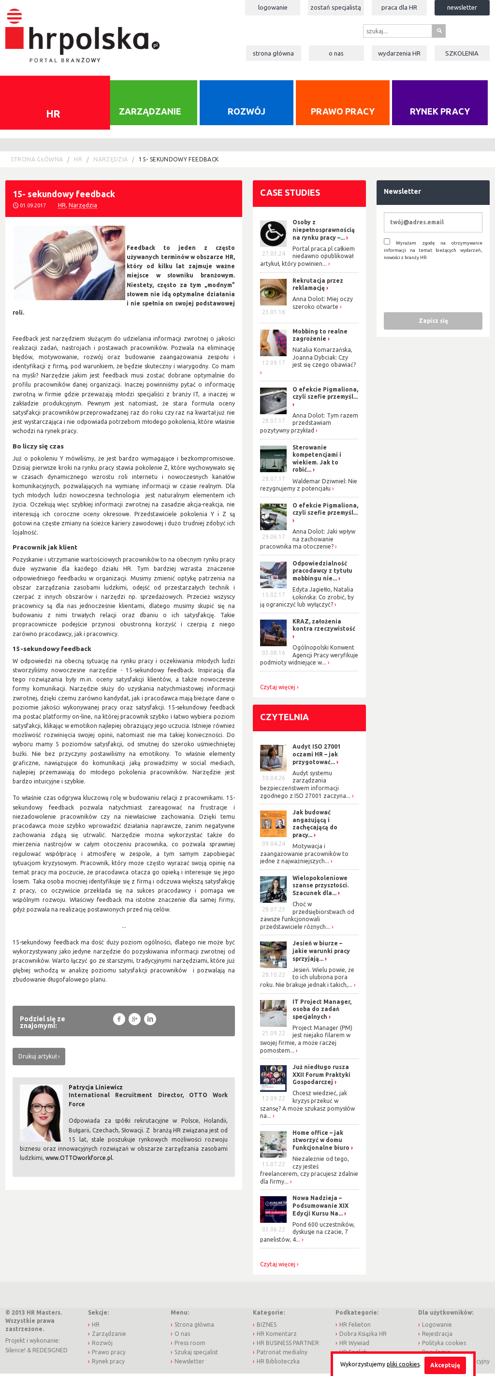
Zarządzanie (150, 114)
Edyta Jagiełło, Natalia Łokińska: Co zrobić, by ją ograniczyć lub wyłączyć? (307, 599)
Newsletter (462, 7)
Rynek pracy (440, 114)
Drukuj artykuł (37, 1059)
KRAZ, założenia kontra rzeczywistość (323, 628)
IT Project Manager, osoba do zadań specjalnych (321, 1011)
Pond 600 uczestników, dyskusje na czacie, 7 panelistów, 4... (307, 1234)
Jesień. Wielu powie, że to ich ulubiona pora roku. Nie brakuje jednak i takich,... (307, 979)
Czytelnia (284, 719)
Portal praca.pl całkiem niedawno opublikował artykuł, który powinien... (307, 258)
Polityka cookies (444, 1346)
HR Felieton (355, 1327)
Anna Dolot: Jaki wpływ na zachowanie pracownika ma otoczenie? (307, 541)
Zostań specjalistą (335, 7)
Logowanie (273, 7)
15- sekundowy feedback (178, 162)
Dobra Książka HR (363, 1336)
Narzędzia (110, 162)
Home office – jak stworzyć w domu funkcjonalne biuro (320, 1142)
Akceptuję (445, 1365)
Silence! (15, 1352)
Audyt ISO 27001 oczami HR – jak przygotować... (316, 757)
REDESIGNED (50, 1352)
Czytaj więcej (277, 690)
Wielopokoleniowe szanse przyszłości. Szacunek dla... (320, 887)
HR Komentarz (277, 1336)
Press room (190, 1346)
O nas (336, 53)
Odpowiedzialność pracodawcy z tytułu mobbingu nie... (322, 573)
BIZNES (267, 1327)
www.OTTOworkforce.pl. (79, 1161)
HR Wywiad (354, 1346)
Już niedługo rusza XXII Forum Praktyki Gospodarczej (321, 1077)
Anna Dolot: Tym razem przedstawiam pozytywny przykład (309, 425)
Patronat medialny (282, 1355)
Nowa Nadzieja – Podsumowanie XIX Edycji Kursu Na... (320, 1208)
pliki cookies (403, 1364)
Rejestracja (437, 1336)
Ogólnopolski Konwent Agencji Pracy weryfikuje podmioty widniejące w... (309, 657)
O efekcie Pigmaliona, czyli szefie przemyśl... (325, 396)
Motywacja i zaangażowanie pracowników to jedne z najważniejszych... (304, 856)
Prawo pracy (343, 114)
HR (78, 162)
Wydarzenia (399, 53)
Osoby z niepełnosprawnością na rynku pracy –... (323, 232)
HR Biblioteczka (278, 1364)
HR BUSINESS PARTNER (288, 1346)
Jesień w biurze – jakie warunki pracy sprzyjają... (321, 953)
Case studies (290, 195)
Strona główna (273, 53)
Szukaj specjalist (196, 1355)
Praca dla (399, 7)
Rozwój (246, 114)
